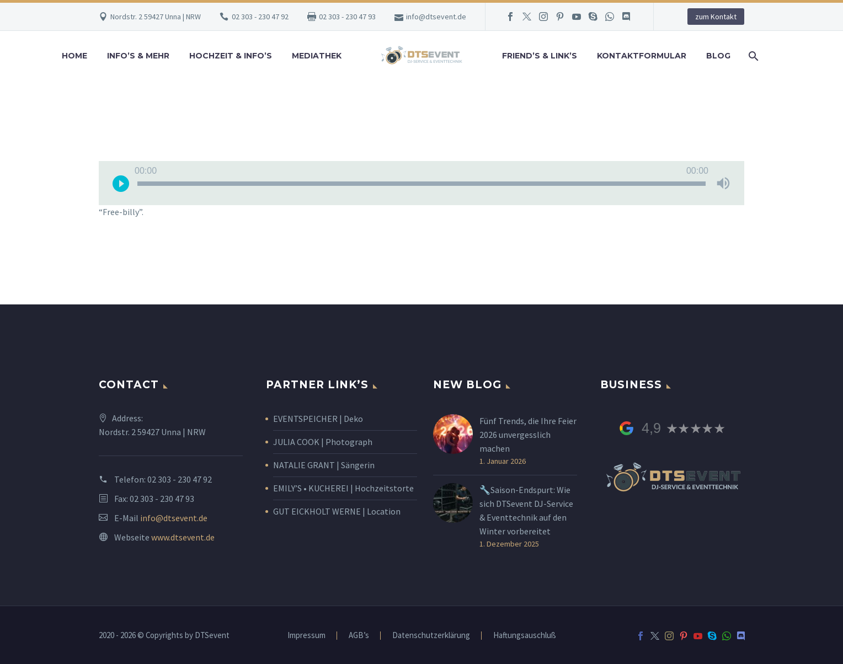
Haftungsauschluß (524, 635)
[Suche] (753, 56)
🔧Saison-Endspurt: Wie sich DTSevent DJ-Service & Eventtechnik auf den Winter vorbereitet (526, 510)
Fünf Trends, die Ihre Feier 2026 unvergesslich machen (528, 434)
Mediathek (317, 56)
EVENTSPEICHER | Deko (318, 418)
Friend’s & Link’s (539, 56)
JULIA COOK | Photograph (322, 441)
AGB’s (359, 635)
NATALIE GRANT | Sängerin (324, 464)
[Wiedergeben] (121, 183)
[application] (421, 183)
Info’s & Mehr (138, 56)
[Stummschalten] (723, 183)
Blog (718, 56)
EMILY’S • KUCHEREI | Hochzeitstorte (343, 488)
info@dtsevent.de (436, 17)
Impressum (306, 635)
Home (74, 56)
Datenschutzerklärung (431, 635)
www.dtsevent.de (183, 537)
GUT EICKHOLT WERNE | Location (337, 511)
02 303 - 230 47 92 (260, 17)
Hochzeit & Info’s (230, 56)
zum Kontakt (716, 17)
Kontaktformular (641, 56)
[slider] (421, 183)
